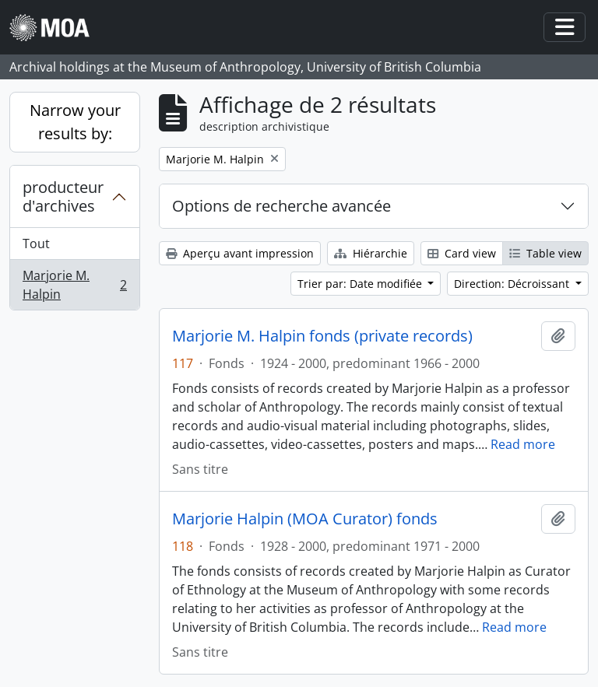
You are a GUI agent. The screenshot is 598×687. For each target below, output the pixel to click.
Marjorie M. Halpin (74, 285)
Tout (36, 243)
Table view (545, 253)
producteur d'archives (63, 196)
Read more (523, 444)
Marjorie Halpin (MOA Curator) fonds (305, 519)
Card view (461, 253)
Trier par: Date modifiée (361, 283)
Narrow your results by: (75, 122)
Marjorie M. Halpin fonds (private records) (322, 336)
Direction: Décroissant (513, 283)
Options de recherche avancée (281, 205)
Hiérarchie (370, 253)
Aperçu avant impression (240, 253)
